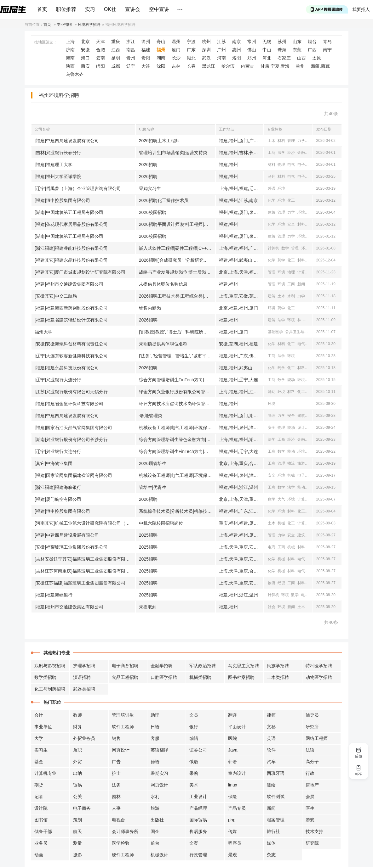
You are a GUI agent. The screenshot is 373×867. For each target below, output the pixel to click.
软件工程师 (123, 726)
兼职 (77, 749)
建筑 (271, 212)
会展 (310, 796)
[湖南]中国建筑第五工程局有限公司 (69, 212)
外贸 (77, 761)
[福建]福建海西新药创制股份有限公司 (71, 307)
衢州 (145, 41)
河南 (221, 57)
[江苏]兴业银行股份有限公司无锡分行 (71, 391)
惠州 (236, 49)
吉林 (176, 66)
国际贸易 (198, 819)
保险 (232, 796)
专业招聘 (64, 24)
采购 (193, 773)
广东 (191, 49)
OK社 (110, 9)
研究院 (312, 843)
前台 (155, 843)
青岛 (327, 41)
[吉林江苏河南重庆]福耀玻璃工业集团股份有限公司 (84, 570)
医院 (232, 738)
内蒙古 (247, 66)
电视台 (118, 819)
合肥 (100, 49)
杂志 (271, 854)
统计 (311, 487)
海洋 (311, 380)
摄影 (77, 854)
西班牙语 (275, 773)
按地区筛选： (45, 42)
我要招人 (361, 9)
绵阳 (100, 66)
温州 (176, 41)
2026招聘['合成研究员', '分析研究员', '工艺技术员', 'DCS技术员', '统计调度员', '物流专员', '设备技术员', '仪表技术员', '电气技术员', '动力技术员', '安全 (177, 260)
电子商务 (82, 808)
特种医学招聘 (319, 665)
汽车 (271, 761)
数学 (285, 248)
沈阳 (161, 66)
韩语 (232, 761)
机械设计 (159, 854)
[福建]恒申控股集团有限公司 (62, 200)
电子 (301, 164)
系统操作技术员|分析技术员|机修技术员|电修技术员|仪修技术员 (177, 511)
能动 (291, 380)
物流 (291, 463)
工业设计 (198, 796)
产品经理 (198, 808)
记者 (38, 796)
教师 (77, 715)
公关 (77, 796)
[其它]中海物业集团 (53, 463)
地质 (311, 475)
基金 (38, 761)
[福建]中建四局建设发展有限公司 (67, 140)
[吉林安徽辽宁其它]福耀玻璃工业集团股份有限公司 (84, 559)
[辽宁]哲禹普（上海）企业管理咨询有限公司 (78, 188)
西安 (85, 66)
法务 (116, 784)
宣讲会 (132, 9)
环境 (281, 188)
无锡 (266, 41)
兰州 (300, 66)
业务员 (41, 843)
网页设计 (120, 749)
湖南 (161, 57)
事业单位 (43, 726)
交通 (311, 391)
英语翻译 (159, 749)
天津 (100, 41)
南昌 (130, 49)
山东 (297, 41)
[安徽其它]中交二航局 (56, 296)
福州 (161, 49)
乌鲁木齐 (74, 74)
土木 (271, 140)
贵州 (130, 57)
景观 (232, 854)
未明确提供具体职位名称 (163, 343)
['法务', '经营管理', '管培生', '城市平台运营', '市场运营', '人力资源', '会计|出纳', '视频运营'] (177, 355)
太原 (316, 57)
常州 (251, 41)
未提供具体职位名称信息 (163, 284)
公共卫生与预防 (298, 332)
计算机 (273, 248)
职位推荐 (66, 9)
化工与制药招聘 (49, 688)
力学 (301, 140)
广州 (221, 49)
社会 (271, 607)
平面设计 (237, 726)
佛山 (251, 49)
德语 (155, 761)
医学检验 (120, 843)
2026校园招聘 (152, 212)
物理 (281, 164)
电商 (271, 547)
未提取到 (148, 606)
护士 (116, 773)
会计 (38, 715)
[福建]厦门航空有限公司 (58, 499)
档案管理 (275, 819)
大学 (38, 738)
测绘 (271, 784)
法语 (310, 749)
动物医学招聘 (319, 677)
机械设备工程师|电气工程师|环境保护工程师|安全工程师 (177, 427)
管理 (291, 140)
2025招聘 (148, 535)
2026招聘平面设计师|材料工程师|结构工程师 (177, 224)
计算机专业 (45, 773)
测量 (77, 843)
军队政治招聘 (202, 665)
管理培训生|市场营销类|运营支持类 (173, 152)
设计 (301, 427)
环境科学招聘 (89, 24)
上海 (70, 41)
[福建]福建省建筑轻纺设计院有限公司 (71, 319)
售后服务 (198, 831)
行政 (310, 773)
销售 (116, 738)
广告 (116, 761)
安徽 (85, 49)
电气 (291, 164)
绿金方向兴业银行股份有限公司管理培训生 (177, 391)
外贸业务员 (84, 738)
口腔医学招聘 (164, 677)
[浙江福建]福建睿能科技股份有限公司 (71, 248)
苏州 (282, 41)
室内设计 (237, 773)
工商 (271, 152)
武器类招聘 (84, 688)
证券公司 (198, 749)
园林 (116, 796)
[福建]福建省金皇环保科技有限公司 (69, 403)
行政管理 (198, 854)
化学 (311, 176)
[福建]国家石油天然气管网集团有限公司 (73, 427)
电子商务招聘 (125, 665)
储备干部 (43, 831)
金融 (301, 152)
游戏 (310, 819)
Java (233, 749)
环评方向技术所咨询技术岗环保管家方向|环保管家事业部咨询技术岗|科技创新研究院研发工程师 (177, 403)
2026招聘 (148, 164)
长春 (191, 66)
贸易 (77, 784)
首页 (42, 9)
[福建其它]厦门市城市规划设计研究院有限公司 (80, 272)
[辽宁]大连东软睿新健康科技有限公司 (71, 355)
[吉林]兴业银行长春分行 (58, 152)
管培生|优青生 (153, 487)
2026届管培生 (152, 463)
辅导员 (312, 715)
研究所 (312, 726)
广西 (312, 49)
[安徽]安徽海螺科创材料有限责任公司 (71, 343)
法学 (281, 152)
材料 (281, 140)
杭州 (206, 41)
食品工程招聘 (125, 677)
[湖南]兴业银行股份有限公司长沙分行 (71, 439)
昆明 (115, 57)
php (231, 819)
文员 (193, 715)
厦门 (176, 49)
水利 (291, 296)
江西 (115, 49)
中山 (266, 49)
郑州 (251, 57)
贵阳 (145, 57)
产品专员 (237, 808)
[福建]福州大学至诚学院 (58, 176)
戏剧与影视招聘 (49, 665)
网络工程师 (317, 738)
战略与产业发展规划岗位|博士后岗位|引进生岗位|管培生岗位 (177, 272)
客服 (155, 738)
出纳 (77, 773)
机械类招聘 (200, 677)
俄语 (193, 761)
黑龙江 (208, 66)
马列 (271, 176)
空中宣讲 (159, 9)
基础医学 (275, 332)
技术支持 (314, 831)
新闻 (301, 284)
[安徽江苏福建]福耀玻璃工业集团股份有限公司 (80, 582)
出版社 (157, 819)
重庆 (115, 41)
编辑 (193, 738)
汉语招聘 (82, 677)
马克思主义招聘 (243, 665)
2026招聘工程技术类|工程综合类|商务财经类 (177, 296)
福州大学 (43, 331)
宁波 (191, 41)
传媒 (232, 831)
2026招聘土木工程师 (159, 140)
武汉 (206, 57)
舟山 (161, 41)
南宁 (327, 49)
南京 (236, 41)
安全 (311, 140)
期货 (38, 784)
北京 (85, 41)
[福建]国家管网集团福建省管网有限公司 (73, 475)
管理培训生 (123, 715)
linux (232, 784)
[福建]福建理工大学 (53, 164)
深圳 (206, 49)
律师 (271, 715)
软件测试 (275, 796)
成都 (115, 66)
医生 (310, 808)
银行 (193, 726)
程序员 (234, 843)
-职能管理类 (151, 415)
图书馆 (41, 819)
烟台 (312, 41)
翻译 (232, 715)
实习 (90, 9)
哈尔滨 (228, 66)
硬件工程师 (123, 854)
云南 (100, 57)
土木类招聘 (278, 677)
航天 (77, 831)
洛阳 (236, 57)
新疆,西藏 (320, 66)
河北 (266, 57)
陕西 (70, 66)
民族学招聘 (278, 665)
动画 (38, 854)
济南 (70, 49)
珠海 (282, 49)
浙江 (130, 41)
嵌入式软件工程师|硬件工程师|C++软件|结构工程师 (177, 248)
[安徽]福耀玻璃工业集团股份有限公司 (71, 547)
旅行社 (273, 831)
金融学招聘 (162, 665)
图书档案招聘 (241, 677)
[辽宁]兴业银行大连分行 (58, 379)
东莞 (297, 49)
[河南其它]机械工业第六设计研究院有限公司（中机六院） (85, 523)
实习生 (41, 749)
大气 (281, 499)
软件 (271, 749)
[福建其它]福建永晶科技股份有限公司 (71, 260)
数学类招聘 (45, 677)
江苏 (221, 41)
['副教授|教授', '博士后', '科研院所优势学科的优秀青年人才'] (177, 331)
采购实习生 (150, 188)
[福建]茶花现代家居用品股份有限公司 (71, 224)
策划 (77, 819)
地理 (291, 272)
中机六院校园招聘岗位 (161, 523)
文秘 (271, 726)
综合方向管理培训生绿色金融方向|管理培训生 (177, 439)
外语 (271, 188)
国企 (155, 831)
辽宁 (130, 66)
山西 (301, 57)
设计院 (41, 808)
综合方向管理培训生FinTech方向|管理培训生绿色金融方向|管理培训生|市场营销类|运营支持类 (177, 379)
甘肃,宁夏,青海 (275, 66)
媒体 (271, 843)
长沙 (176, 57)
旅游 (301, 463)
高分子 (312, 761)
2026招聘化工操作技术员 (163, 200)
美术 (193, 784)
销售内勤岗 (150, 307)
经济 (291, 152)
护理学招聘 (84, 665)
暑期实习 (159, 773)
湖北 (191, 57)
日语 (155, 726)
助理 (155, 715)
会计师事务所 (125, 831)
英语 (271, 738)
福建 (145, 49)
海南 (70, 57)
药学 (281, 260)
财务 (77, 726)
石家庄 (284, 57)
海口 (85, 57)
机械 (311, 427)
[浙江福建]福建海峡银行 (58, 487)
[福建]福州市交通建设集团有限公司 (69, 284)
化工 (291, 200)
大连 (145, 66)
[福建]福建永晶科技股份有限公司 (67, 367)
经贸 (311, 152)
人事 (116, 808)
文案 (193, 843)
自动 (311, 260)
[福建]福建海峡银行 (53, 594)
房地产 (312, 784)
